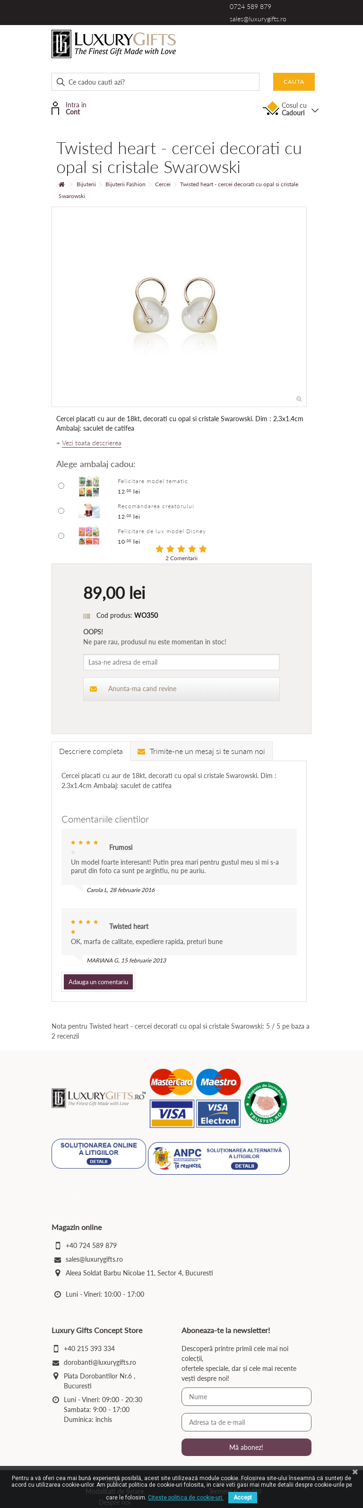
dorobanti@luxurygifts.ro (100, 1362)
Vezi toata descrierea (91, 443)
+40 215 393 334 (89, 1348)
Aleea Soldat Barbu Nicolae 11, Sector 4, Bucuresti (139, 1273)
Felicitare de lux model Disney (162, 531)
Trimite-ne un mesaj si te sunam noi (201, 750)
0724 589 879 (250, 6)
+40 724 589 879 (91, 1245)
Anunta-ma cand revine (133, 689)
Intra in (75, 107)
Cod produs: (114, 615)
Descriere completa (91, 750)
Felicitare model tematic (153, 481)
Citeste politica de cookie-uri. (186, 1497)
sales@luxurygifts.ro (258, 19)
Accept (242, 1497)
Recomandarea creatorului (156, 506)
